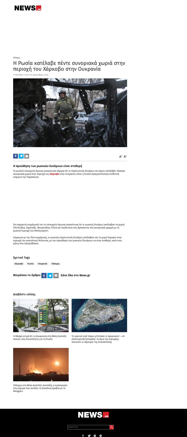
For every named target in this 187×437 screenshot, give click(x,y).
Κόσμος (16, 57)
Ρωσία (30, 264)
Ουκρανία (42, 264)
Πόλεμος (56, 264)
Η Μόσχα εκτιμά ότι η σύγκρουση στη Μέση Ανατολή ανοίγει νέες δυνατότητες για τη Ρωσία (39, 337)
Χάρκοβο (19, 264)
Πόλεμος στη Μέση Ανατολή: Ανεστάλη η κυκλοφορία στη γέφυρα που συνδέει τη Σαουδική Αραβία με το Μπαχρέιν (40, 388)
